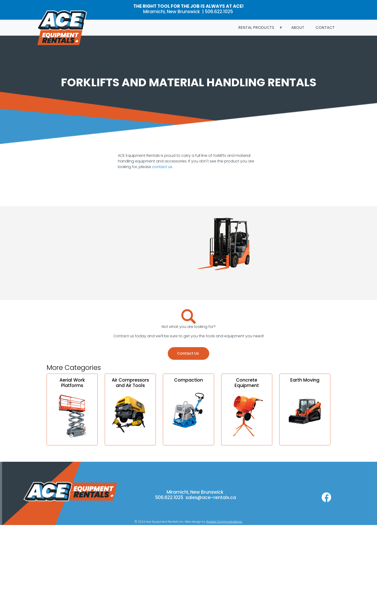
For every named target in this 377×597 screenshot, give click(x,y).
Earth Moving (304, 380)
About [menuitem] (297, 27)
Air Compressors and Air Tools (130, 383)
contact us (162, 166)
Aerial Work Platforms (72, 383)
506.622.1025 (219, 11)
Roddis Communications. (224, 522)
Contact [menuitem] (325, 27)
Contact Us (188, 353)
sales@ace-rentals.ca (211, 497)
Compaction (188, 380)
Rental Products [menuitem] (258, 29)
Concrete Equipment (247, 383)
